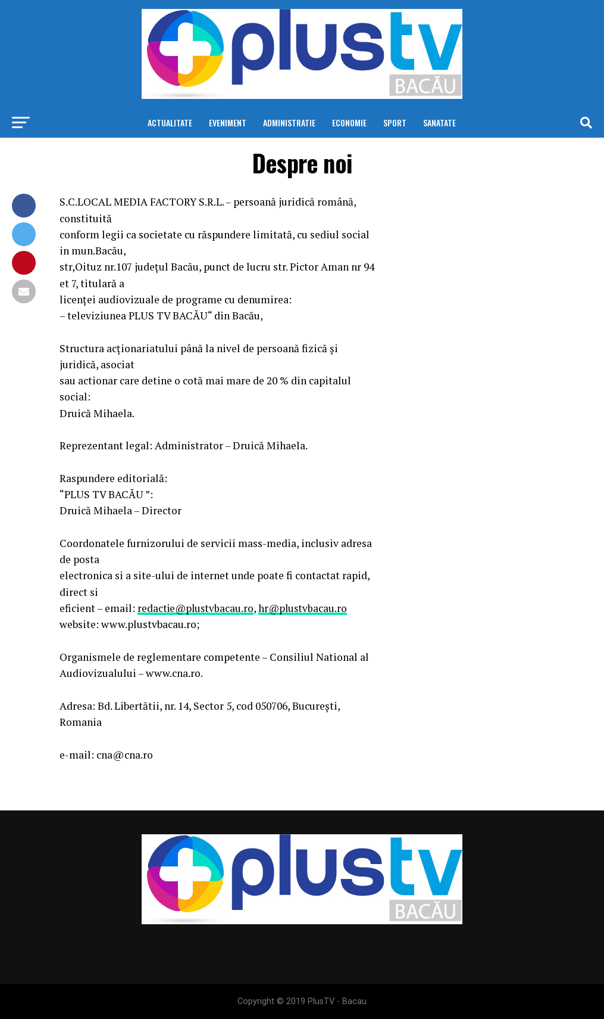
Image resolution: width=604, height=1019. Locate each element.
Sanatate (439, 122)
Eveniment (227, 122)
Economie (349, 122)
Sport (394, 122)
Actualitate (170, 122)
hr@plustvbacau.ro (307, 608)
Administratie (289, 122)
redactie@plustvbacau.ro (197, 608)
